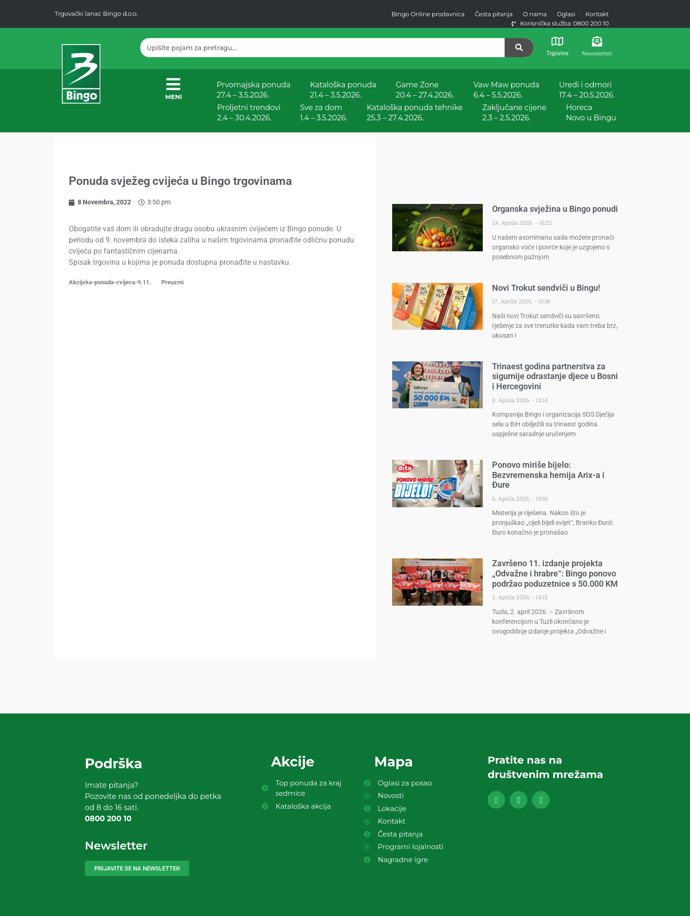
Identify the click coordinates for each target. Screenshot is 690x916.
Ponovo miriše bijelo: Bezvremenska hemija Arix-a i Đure (548, 475)
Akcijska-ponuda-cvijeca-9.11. (110, 282)
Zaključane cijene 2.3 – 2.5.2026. (514, 112)
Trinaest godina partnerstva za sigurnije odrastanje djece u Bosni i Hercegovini (555, 376)
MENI (173, 96)
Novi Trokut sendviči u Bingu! (546, 288)
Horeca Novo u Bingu (591, 112)
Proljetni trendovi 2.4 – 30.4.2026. (249, 112)
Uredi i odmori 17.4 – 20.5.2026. (587, 89)
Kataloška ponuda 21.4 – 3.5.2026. (343, 89)
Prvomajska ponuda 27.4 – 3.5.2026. (253, 89)
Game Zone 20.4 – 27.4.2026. (425, 89)
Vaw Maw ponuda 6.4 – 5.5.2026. (506, 89)
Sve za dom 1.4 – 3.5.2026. (323, 112)
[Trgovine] (557, 41)
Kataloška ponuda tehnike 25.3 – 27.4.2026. (415, 112)
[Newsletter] (597, 41)
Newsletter (597, 53)
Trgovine (557, 53)
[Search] (519, 47)
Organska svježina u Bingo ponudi (555, 209)
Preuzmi (172, 282)
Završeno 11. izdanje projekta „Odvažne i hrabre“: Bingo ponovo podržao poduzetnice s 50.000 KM (555, 573)
